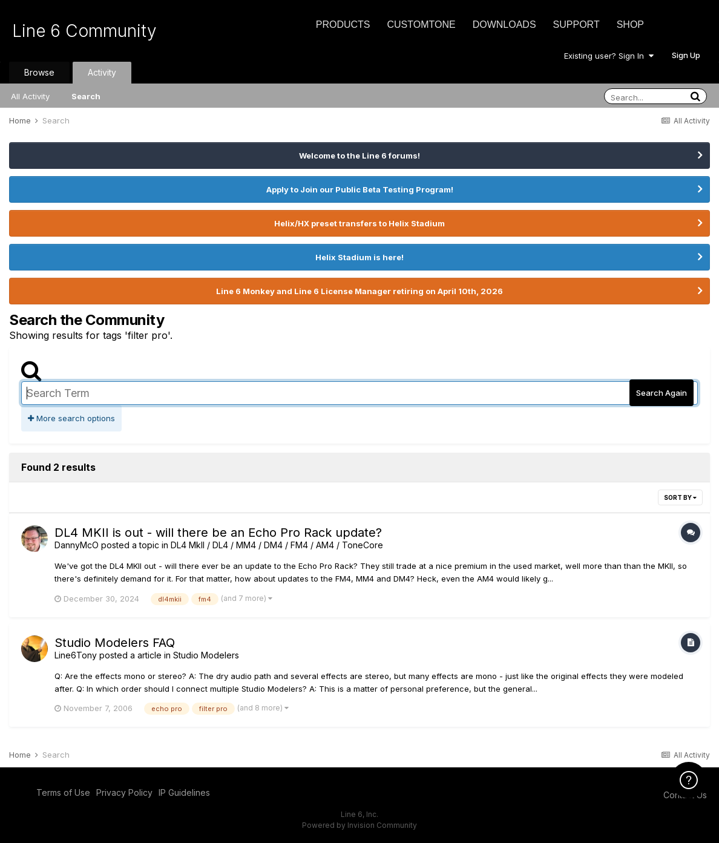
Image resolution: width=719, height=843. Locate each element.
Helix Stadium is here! (359, 257)
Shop (630, 24)
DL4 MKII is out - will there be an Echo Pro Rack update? (218, 532)
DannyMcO (76, 545)
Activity (102, 72)
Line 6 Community (84, 31)
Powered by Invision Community (359, 825)
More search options (71, 418)
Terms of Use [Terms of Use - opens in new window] (63, 792)
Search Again (661, 393)
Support (576, 24)
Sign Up (686, 55)
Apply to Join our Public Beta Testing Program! (359, 189)
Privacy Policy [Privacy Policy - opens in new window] (124, 792)
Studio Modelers (206, 655)
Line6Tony (75, 655)
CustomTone (421, 24)
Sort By (680, 497)
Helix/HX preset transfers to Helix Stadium (359, 223)
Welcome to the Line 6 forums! (359, 155)
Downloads (504, 24)
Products (343, 24)
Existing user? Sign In (609, 56)
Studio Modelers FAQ (114, 642)
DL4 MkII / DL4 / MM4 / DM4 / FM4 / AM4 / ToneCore (277, 545)
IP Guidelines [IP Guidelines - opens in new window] (184, 792)
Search (85, 96)
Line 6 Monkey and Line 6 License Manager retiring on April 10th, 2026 (359, 291)
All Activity (30, 96)
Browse (39, 72)
